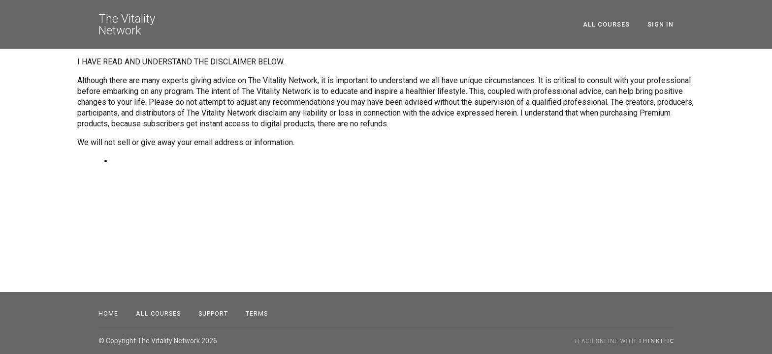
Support (213, 313)
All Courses (606, 24)
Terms (257, 313)
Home (108, 313)
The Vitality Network (126, 24)
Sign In (660, 24)
